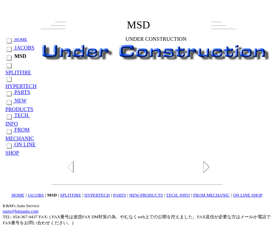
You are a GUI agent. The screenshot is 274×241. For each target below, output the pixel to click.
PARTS (17, 92)
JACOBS (19, 48)
